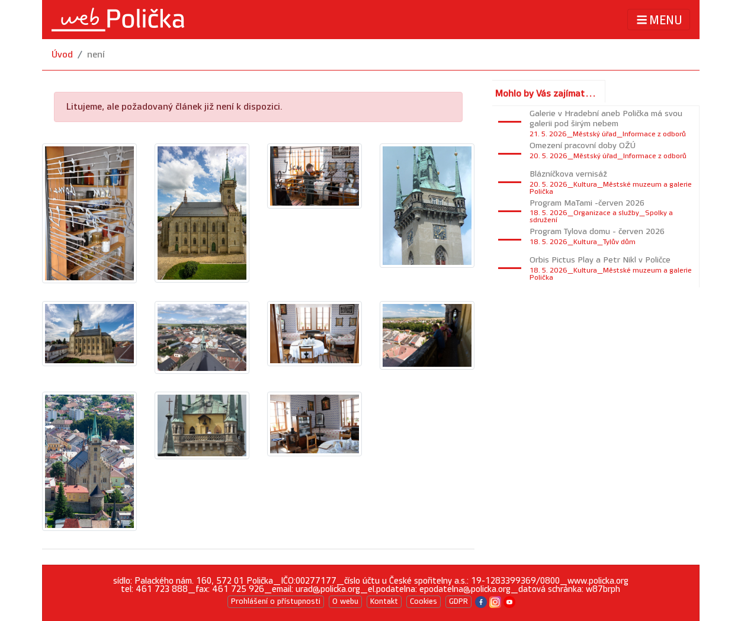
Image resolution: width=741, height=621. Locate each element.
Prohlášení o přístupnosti (275, 601)
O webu (345, 601)
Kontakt (384, 601)
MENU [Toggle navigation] (658, 20)
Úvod (62, 54)
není (96, 54)
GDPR (458, 601)
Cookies (423, 601)
